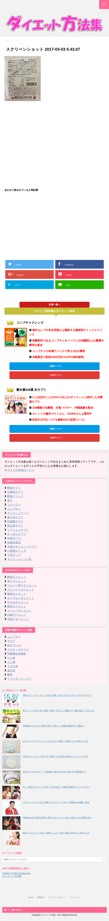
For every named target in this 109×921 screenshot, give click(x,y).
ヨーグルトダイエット (20, 598)
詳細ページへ (56, 366)
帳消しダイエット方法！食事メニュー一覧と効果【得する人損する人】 (56, 833)
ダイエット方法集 (11, 876)
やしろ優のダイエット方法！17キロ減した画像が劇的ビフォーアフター (56, 787)
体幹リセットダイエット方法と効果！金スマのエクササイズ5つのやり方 (57, 695)
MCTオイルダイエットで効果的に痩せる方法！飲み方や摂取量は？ (54, 771)
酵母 (10, 674)
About (30, 897)
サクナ (11, 641)
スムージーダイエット (20, 589)
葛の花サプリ (15, 517)
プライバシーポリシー (57, 897)
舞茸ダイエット (16, 606)
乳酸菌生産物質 (16, 653)
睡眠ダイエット (16, 593)
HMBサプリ (14, 538)
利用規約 (40, 897)
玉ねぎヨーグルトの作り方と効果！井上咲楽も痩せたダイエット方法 (55, 756)
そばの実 (12, 666)
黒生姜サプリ (15, 525)
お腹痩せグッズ (16, 550)
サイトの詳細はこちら (20, 470)
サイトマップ (75, 897)
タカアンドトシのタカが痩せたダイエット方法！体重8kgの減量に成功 (56, 802)
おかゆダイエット (18, 602)
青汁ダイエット (16, 581)
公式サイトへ (56, 375)
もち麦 (11, 657)
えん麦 (11, 662)
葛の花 (11, 670)
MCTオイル (14, 645)
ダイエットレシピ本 (19, 559)
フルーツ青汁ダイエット (22, 585)
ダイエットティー (18, 513)
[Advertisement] (54, 125)
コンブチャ (14, 508)
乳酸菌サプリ (15, 521)
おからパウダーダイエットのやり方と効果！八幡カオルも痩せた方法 (55, 741)
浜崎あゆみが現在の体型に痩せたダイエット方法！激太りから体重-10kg (57, 817)
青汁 (10, 500)
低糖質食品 (14, 542)
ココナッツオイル (18, 649)
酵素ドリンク (15, 496)
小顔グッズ (14, 555)
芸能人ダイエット (18, 619)
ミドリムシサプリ (18, 529)
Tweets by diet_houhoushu (16, 873)
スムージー (14, 504)
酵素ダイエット (16, 577)
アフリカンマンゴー (19, 678)
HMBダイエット (17, 614)
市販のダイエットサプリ (22, 546)
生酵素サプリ (15, 492)
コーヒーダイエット (19, 610)
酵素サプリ (14, 487)
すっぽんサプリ (16, 534)
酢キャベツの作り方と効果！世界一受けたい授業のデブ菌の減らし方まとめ (58, 710)
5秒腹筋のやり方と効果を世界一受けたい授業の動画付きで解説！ (54, 726)
